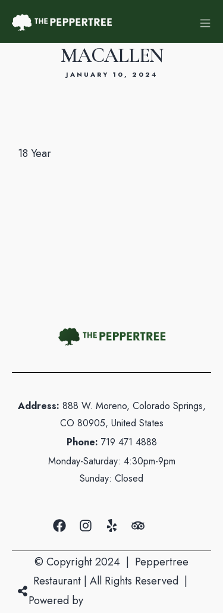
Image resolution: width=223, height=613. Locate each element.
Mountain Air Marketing (140, 600)
